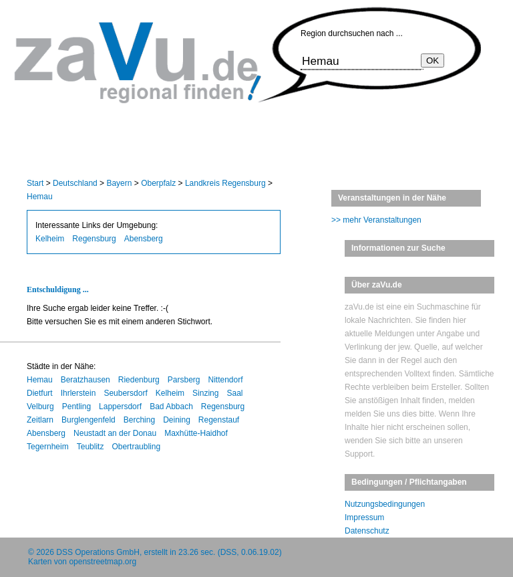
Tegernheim (48, 446)
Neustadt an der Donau (114, 433)
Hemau (40, 196)
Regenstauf (218, 420)
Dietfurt (40, 393)
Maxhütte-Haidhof (196, 433)
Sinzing (205, 393)
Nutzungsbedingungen (385, 504)
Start (35, 183)
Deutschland (75, 183)
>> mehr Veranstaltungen (376, 220)
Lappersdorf (120, 406)
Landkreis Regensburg (225, 183)
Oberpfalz (158, 183)
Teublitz (90, 446)
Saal (234, 393)
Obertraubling (136, 446)
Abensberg (143, 238)
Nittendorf (225, 379)
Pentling (76, 406)
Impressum (364, 517)
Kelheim (49, 238)
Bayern (119, 183)
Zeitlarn (40, 420)
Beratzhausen (85, 379)
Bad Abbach (171, 406)
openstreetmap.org (102, 561)
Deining (176, 420)
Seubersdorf (125, 393)
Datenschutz (367, 531)
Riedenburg (139, 379)
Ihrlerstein (78, 393)
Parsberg (184, 379)
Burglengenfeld (88, 420)
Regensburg (94, 238)
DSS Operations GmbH (98, 552)
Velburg (40, 406)
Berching (139, 420)
